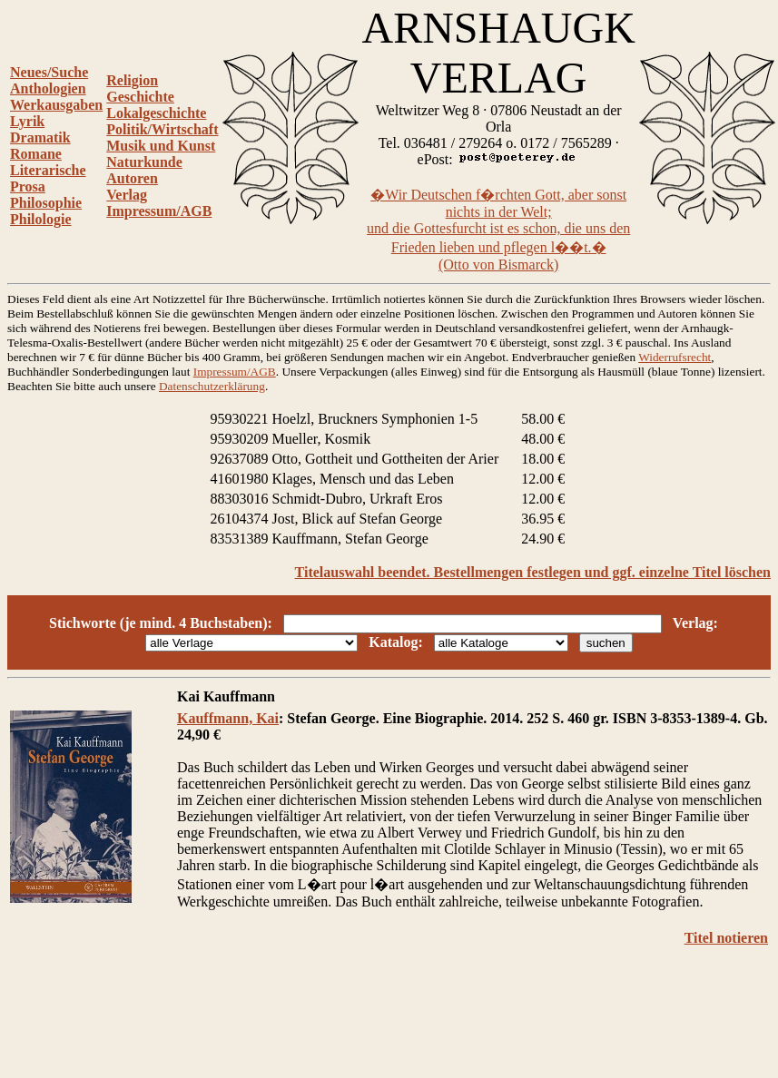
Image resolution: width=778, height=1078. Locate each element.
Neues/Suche (49, 72)
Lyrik (27, 121)
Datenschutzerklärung (212, 386)
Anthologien (48, 88)
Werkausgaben (56, 105)
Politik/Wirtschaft (162, 129)
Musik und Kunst (160, 145)
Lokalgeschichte (156, 113)
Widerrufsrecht (674, 357)
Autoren (132, 178)
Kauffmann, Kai (228, 718)
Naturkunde (144, 162)
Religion (132, 80)
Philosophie (46, 203)
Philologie (41, 219)
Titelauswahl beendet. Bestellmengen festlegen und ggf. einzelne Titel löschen (533, 572)
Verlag (126, 194)
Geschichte (140, 96)
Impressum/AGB (159, 211)
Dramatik (40, 137)
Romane (36, 154)
